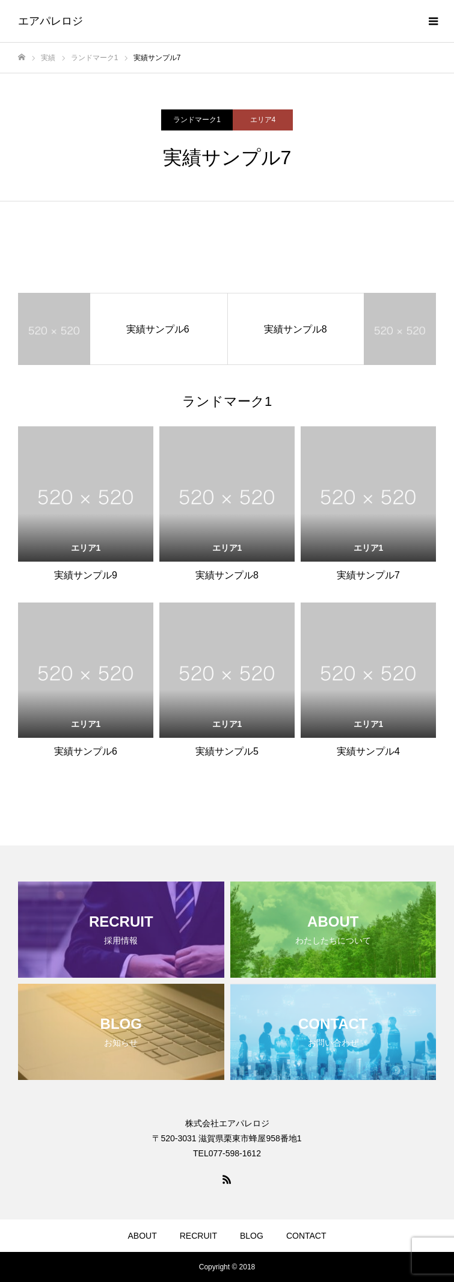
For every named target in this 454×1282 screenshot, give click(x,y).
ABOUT (142, 1236)
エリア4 (263, 119)
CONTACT (306, 1236)
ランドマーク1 (197, 119)
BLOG (251, 1236)
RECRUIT (198, 1236)
